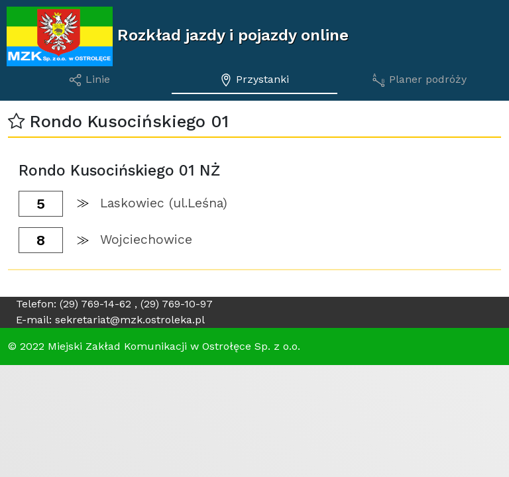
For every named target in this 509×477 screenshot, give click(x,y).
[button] (16, 121)
